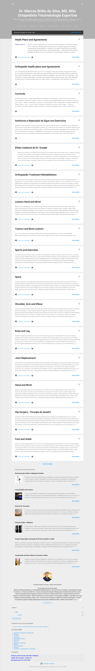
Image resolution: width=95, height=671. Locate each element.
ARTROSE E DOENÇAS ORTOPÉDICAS (23, 633)
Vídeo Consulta (64, 26)
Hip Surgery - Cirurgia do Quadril (33, 412)
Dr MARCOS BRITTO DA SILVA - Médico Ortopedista (47, 585)
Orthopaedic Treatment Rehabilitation (36, 175)
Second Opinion (51, 26)
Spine (18, 277)
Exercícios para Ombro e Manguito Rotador (29, 473)
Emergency (76, 26)
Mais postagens (47, 464)
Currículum (31, 26)
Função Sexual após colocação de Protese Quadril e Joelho (35, 539)
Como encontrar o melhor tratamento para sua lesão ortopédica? (31, 626)
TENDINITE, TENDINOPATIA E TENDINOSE (24, 649)
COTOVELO (17, 637)
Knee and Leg (22, 331)
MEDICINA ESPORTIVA (20, 643)
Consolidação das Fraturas (24, 490)
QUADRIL (16, 647)
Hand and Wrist (23, 385)
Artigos (40, 26)
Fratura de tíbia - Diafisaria (24, 523)
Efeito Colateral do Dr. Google (31, 148)
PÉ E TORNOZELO (18, 646)
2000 (16, 612)
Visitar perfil (47, 603)
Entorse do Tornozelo (22, 506)
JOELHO (16, 641)
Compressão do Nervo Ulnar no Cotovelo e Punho (31, 555)
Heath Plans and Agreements (31, 40)
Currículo (20, 94)
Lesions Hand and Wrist (28, 202)
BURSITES (16, 634)
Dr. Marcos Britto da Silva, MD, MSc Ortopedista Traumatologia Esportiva (47, 13)
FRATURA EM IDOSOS (19, 639)
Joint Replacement (25, 358)
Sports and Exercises (26, 250)
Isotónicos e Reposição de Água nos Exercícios (40, 121)
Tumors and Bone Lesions (29, 229)
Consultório (19, 26)
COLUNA (16, 636)
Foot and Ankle (23, 439)
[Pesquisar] (82, 4)
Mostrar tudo (76, 33)
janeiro (20, 615)
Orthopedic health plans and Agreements (37, 67)
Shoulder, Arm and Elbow (28, 304)
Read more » (76, 57)
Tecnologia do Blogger (47, 663)
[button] (79, 40)
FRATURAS (17, 640)
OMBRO (16, 644)
